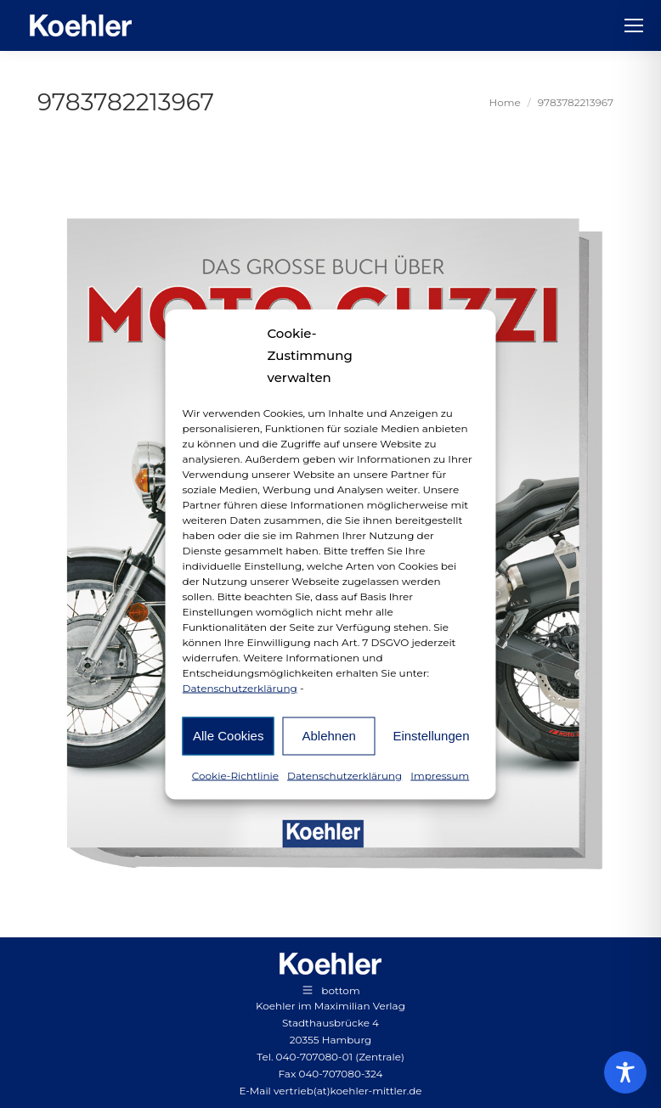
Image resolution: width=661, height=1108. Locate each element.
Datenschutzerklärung (240, 687)
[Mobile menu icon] (634, 25)
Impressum (439, 774)
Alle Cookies (228, 735)
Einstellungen (431, 735)
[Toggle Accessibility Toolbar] (625, 1072)
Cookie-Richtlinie (235, 774)
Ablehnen (328, 735)
